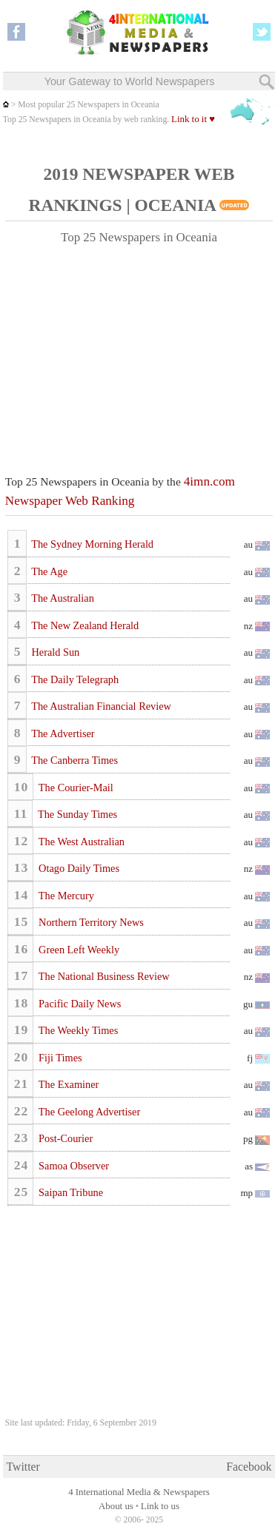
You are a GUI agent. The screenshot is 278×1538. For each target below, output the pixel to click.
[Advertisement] (139, 353)
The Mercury (65, 895)
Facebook (248, 1466)
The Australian (61, 598)
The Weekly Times (77, 1030)
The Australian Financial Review (100, 706)
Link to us (160, 1506)
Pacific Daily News (79, 1004)
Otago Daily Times (77, 868)
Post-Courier (64, 1138)
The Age (48, 571)
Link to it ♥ (193, 119)
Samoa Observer (72, 1166)
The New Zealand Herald (84, 625)
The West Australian (80, 841)
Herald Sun (54, 652)
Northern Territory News (90, 922)
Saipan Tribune (70, 1192)
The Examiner (67, 1084)
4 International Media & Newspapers (139, 1492)
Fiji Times (59, 1058)
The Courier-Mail (74, 787)
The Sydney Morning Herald (91, 544)
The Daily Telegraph (74, 679)
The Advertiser (62, 733)
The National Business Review (103, 976)
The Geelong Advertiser (88, 1112)
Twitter (23, 1466)
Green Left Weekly (78, 950)
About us (116, 1506)
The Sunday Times (77, 814)
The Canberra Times (73, 760)
